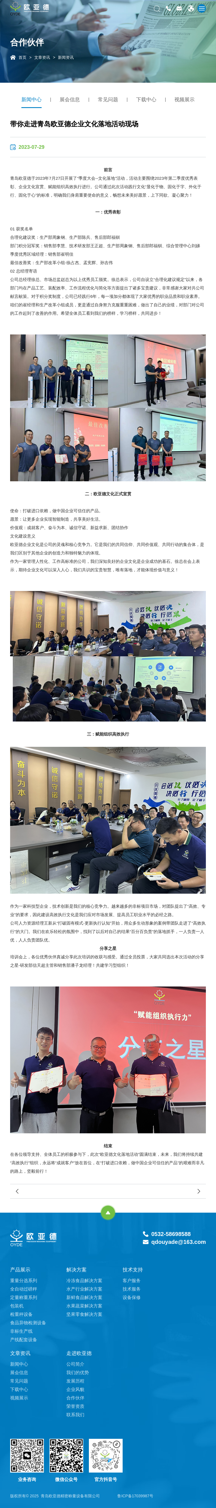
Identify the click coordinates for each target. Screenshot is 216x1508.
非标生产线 (21, 1331)
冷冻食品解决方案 (84, 1280)
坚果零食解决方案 (84, 1314)
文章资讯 (42, 57)
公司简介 (75, 1364)
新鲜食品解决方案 (84, 1297)
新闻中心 (31, 99)
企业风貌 (75, 1389)
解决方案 (76, 1270)
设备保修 (132, 1297)
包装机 (17, 1306)
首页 (22, 57)
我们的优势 (77, 1372)
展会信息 (70, 99)
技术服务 (132, 1289)
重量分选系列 (23, 1280)
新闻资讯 (66, 57)
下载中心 (146, 99)
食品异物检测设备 (28, 1322)
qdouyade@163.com (178, 1242)
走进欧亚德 (79, 1353)
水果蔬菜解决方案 (84, 1306)
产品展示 (20, 1270)
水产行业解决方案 (84, 1289)
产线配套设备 (23, 1339)
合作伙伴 (75, 1397)
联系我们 (75, 1414)
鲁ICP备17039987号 (135, 1496)
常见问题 (108, 99)
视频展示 (184, 99)
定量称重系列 (23, 1297)
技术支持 (133, 1270)
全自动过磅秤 (23, 1289)
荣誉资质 (75, 1406)
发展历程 (75, 1381)
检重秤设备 (21, 1314)
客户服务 (132, 1280)
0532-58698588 (171, 1234)
